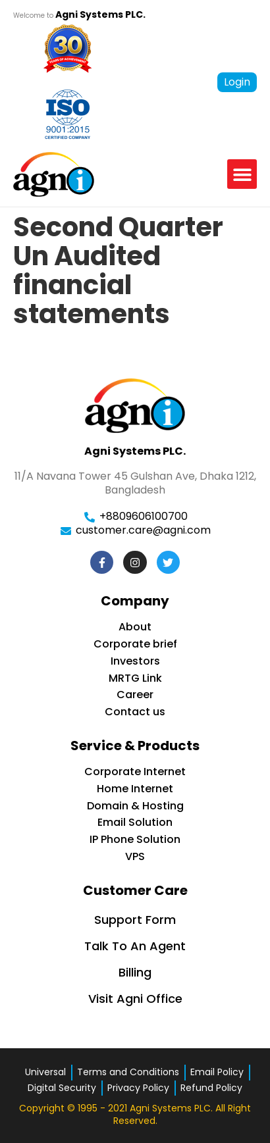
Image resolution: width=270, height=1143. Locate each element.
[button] (242, 174)
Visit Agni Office (135, 998)
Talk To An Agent (135, 946)
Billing (135, 972)
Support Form (135, 919)
